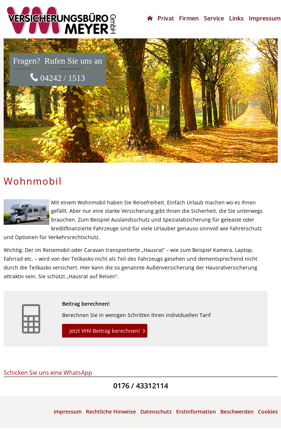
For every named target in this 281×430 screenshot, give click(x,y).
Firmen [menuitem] (189, 18)
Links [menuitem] (236, 18)
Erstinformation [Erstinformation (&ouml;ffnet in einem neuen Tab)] (196, 411)
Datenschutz (156, 411)
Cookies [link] (268, 411)
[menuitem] (149, 18)
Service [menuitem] (214, 18)
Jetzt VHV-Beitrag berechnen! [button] (104, 330)
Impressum (67, 411)
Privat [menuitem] (165, 18)
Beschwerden (237, 411)
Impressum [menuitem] (265, 18)
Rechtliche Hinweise (111, 411)
